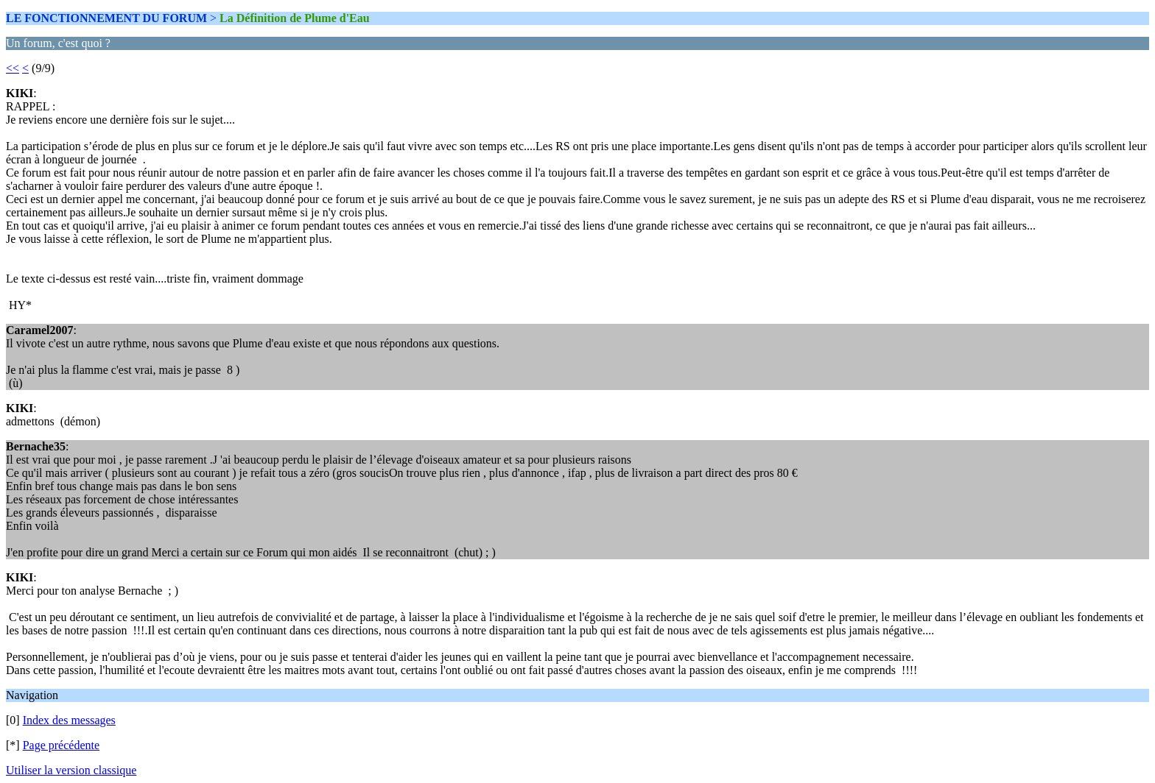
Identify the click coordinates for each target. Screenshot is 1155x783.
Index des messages (69, 720)
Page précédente (61, 745)
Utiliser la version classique (71, 770)
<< (12, 68)
